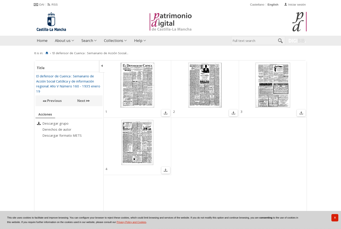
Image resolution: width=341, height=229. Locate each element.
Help (138, 40)
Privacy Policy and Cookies (131, 222)
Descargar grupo (55, 123)
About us (63, 40)
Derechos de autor (56, 129)
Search (87, 40)
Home (42, 40)
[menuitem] (43, 41)
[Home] (47, 53)
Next (81, 100)
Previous (54, 100)
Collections (113, 40)
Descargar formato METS (62, 135)
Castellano (257, 4)
